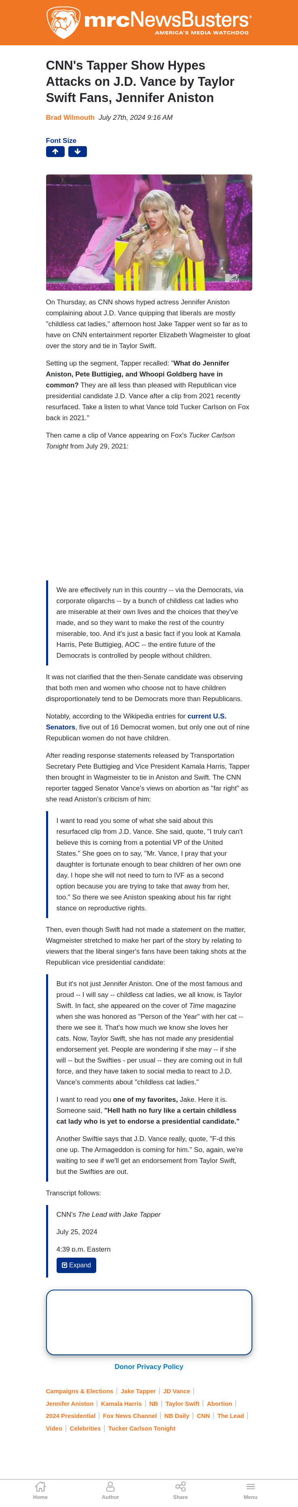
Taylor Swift (182, 1403)
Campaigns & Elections (80, 1391)
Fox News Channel (130, 1415)
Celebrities (85, 1428)
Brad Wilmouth (70, 117)
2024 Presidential (71, 1415)
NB (153, 1403)
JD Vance (176, 1391)
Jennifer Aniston (70, 1403)
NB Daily (176, 1415)
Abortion (219, 1403)
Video (54, 1428)
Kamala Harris (121, 1403)
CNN (203, 1415)
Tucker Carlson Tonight (141, 1428)
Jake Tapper (138, 1391)
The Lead (231, 1415)
